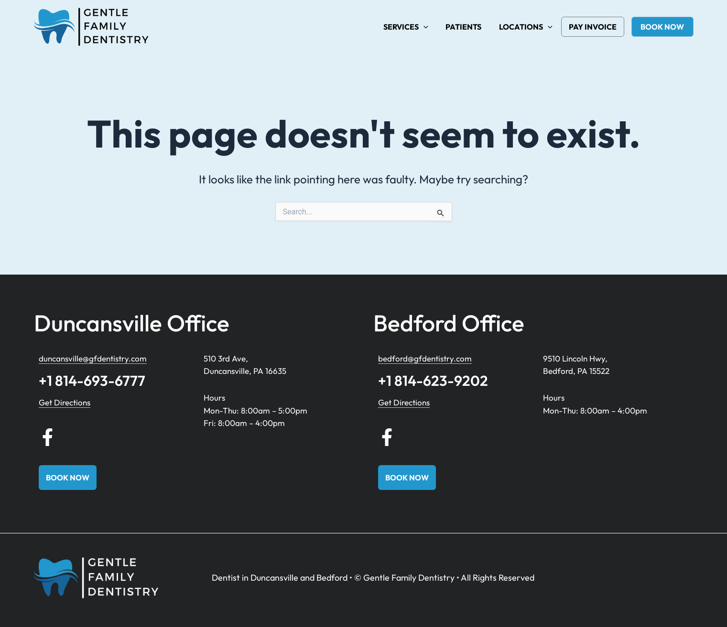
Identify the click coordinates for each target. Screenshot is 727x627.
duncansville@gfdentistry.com (93, 358)
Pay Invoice (594, 27)
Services (411, 27)
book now (663, 27)
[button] (429, 27)
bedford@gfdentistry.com (425, 358)
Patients (467, 27)
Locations (527, 27)
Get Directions (64, 402)
